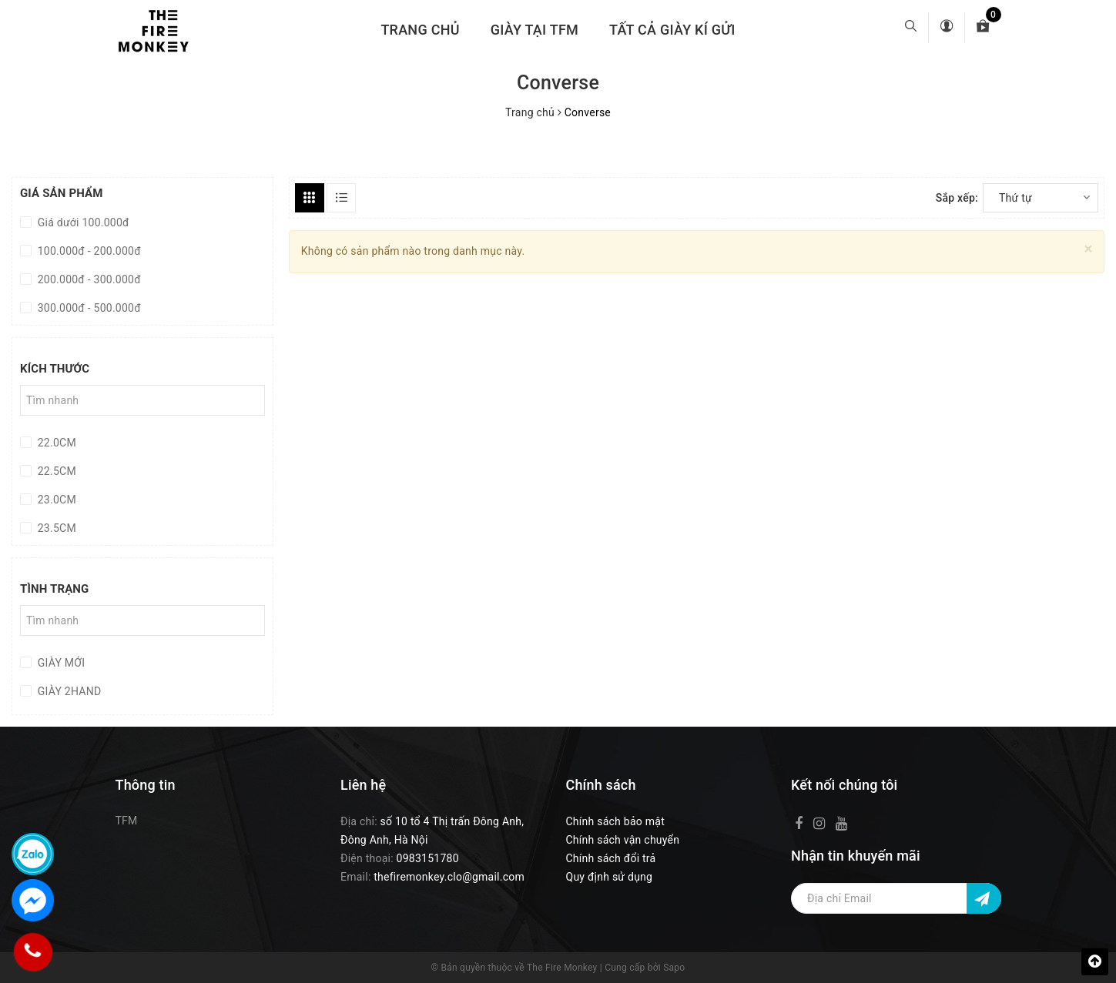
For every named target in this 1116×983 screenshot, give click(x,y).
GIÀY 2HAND (68, 691)
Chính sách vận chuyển (623, 840)
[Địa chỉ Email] (896, 898)
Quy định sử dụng (609, 877)
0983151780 (428, 858)
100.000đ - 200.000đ (88, 251)
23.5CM (55, 528)
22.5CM (55, 471)
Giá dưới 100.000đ (82, 222)
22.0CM (55, 442)
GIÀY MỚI (60, 663)
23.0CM (55, 499)
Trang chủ (419, 30)
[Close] (1088, 249)
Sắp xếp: (957, 198)
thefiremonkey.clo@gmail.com (449, 877)
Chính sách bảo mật (615, 821)
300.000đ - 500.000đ (88, 308)
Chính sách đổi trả (611, 858)
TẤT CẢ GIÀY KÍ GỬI (672, 30)
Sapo (674, 967)
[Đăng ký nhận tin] (984, 898)
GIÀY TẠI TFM (534, 30)
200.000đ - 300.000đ (88, 279)
